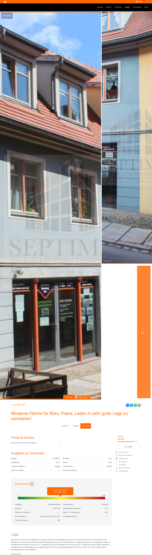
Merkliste (140, 2)
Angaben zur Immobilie (124, 455)
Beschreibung (121, 462)
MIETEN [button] (108, 7)
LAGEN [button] (127, 7)
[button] (50, 205)
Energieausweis (122, 458)
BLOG (146, 7)
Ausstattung (121, 465)
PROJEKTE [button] (118, 7)
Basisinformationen (123, 468)
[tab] (69, 397)
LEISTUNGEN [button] (136, 7)
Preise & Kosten (122, 452)
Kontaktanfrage (122, 471)
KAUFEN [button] (100, 7)
